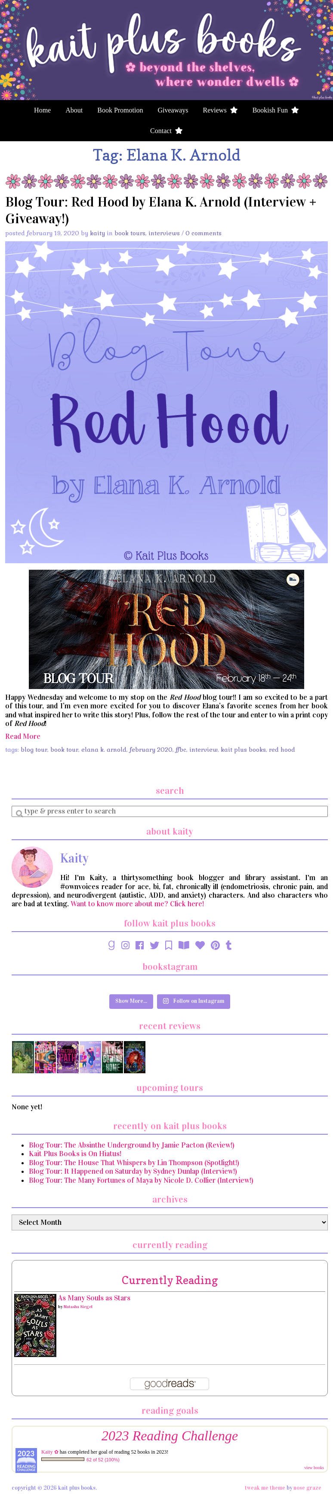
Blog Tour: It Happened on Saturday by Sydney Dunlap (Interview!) (133, 1171)
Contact (166, 130)
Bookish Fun (276, 110)
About (74, 110)
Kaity (97, 233)
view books (314, 1467)
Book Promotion (120, 110)
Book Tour (64, 749)
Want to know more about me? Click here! (137, 903)
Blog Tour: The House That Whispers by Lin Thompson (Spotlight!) (134, 1162)
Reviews (220, 110)
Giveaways (172, 110)
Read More (22, 736)
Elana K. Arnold (103, 749)
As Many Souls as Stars (94, 1298)
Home (42, 110)
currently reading (170, 1280)
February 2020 (151, 749)
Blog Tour (34, 749)
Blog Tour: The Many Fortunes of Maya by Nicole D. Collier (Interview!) (141, 1180)
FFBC (181, 749)
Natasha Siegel (78, 1306)
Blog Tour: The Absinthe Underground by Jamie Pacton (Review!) (131, 1145)
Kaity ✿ (50, 1452)
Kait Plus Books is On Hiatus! (75, 1153)
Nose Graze (307, 1488)
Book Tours (129, 233)
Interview (203, 749)
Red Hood (282, 749)
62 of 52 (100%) (103, 1459)
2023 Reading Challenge (170, 1435)
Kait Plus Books (243, 749)
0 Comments (203, 233)
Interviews (164, 233)
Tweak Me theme (265, 1488)
